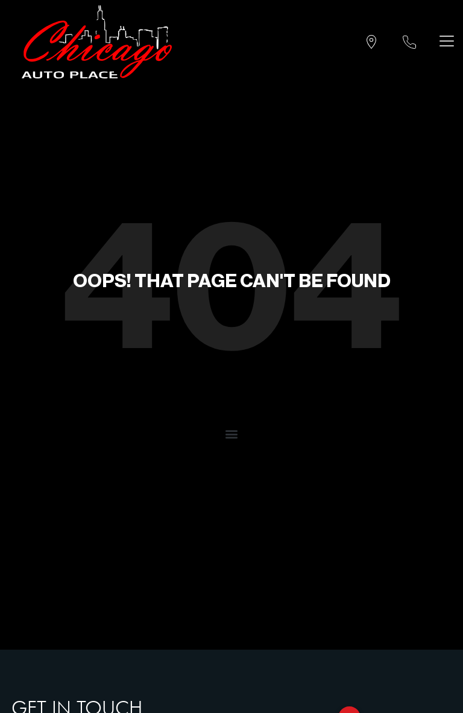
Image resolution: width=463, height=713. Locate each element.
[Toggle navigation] (444, 40)
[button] (232, 433)
